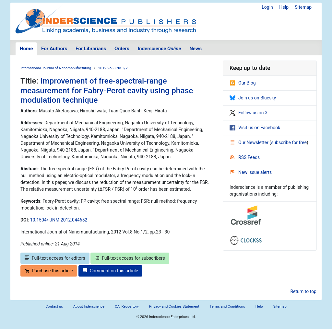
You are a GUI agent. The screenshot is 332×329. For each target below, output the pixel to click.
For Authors (54, 48)
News (195, 48)
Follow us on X (249, 112)
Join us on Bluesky (253, 97)
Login (267, 7)
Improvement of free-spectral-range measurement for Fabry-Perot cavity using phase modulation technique (106, 90)
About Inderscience (88, 306)
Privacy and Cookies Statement (174, 306)
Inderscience (159, 48)
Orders (121, 48)
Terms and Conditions (227, 306)
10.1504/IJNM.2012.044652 (58, 219)
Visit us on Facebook (255, 127)
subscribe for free (289, 142)
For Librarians (91, 48)
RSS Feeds (245, 157)
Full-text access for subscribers (130, 258)
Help (284, 7)
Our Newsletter (249, 142)
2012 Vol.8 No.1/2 (112, 68)
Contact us (54, 306)
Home (26, 48)
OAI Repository (127, 306)
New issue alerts (251, 172)
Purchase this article (49, 270)
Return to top (303, 291)
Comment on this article (110, 270)
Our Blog (243, 82)
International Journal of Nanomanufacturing (55, 68)
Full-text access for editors (55, 258)
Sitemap (303, 7)
